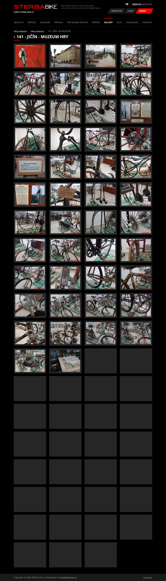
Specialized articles (77, 22)
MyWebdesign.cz (69, 577)
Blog (119, 22)
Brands (96, 22)
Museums (45, 22)
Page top (148, 577)
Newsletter (116, 11)
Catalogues (132, 22)
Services (32, 22)
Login (130, 11)
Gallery (108, 22)
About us (18, 22)
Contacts (147, 22)
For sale (58, 22)
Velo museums (20, 31)
